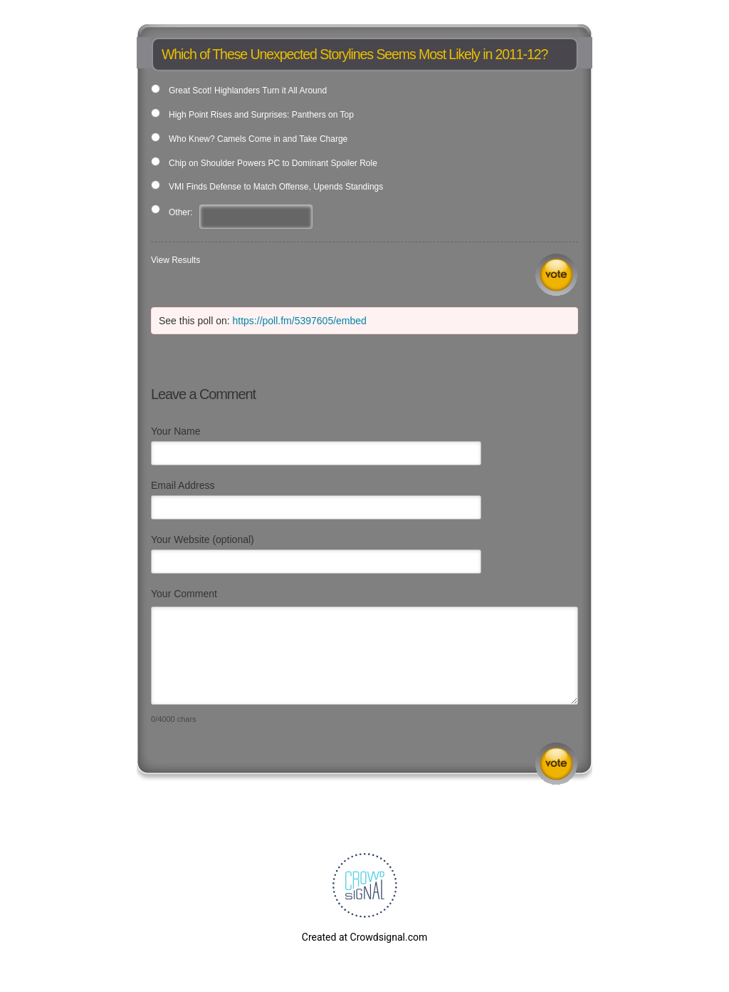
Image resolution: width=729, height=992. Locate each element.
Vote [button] (556, 274)
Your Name (176, 431)
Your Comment (184, 593)
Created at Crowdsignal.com (364, 937)
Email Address (182, 485)
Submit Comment (556, 763)
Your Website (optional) (202, 539)
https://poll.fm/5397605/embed (300, 320)
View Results (175, 260)
